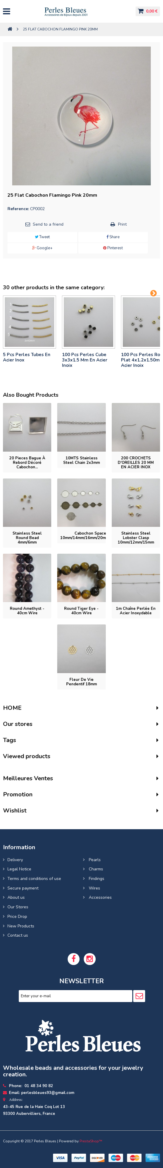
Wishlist (15, 811)
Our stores (17, 724)
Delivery (15, 860)
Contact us (17, 935)
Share (112, 237)
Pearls (94, 860)
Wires (94, 888)
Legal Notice (19, 869)
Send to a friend (48, 224)
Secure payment (22, 888)
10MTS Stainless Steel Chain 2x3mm (81, 460)
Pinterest (113, 248)
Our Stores (17, 907)
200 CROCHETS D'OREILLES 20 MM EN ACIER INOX (136, 462)
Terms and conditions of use (34, 878)
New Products (20, 926)
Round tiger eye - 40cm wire (81, 611)
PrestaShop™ (91, 1141)
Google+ (42, 248)
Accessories (100, 897)
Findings (96, 878)
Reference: (18, 209)
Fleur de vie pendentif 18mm (81, 682)
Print (122, 224)
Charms (95, 869)
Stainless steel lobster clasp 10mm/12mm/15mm (136, 538)
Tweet (42, 237)
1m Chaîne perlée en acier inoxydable (136, 611)
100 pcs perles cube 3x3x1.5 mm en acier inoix (84, 360)
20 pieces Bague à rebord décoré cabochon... (27, 462)
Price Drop (17, 916)
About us (16, 897)
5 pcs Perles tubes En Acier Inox (26, 357)
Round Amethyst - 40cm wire (27, 611)
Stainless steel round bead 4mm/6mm (27, 538)
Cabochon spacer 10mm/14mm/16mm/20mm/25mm (91, 536)
